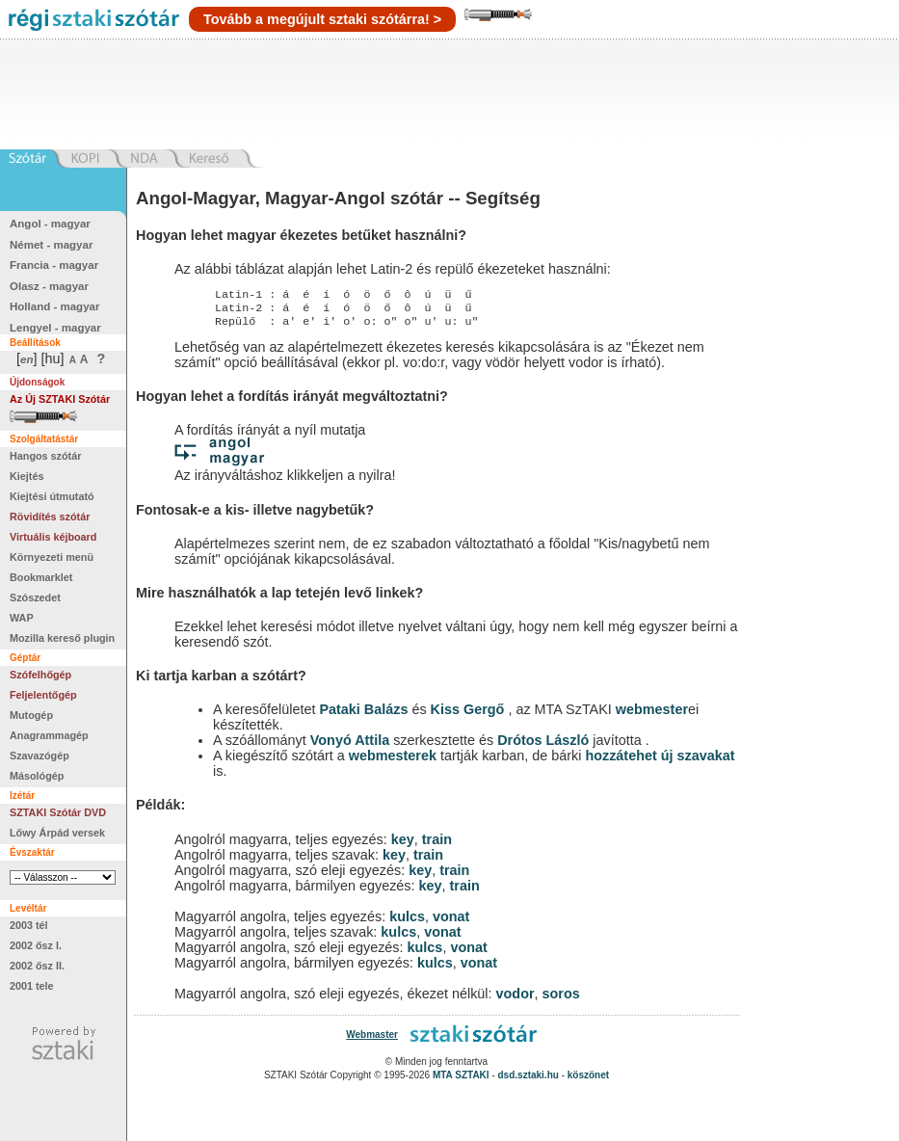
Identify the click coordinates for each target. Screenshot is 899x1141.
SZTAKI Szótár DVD (58, 812)
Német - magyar (51, 245)
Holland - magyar (54, 306)
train (437, 845)
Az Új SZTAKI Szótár (60, 399)
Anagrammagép (49, 735)
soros (561, 999)
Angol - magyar (50, 223)
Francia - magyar (54, 265)
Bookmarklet (41, 577)
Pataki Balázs (365, 715)
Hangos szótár (45, 456)
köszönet (588, 1080)
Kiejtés (26, 476)
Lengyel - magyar (55, 327)
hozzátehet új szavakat (659, 761)
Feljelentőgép (43, 695)
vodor (515, 999)
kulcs (407, 922)
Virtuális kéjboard (53, 537)
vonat (451, 922)
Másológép (37, 776)
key (402, 845)
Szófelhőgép (40, 674)
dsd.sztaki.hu (528, 1080)
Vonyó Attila (349, 746)
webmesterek (392, 761)
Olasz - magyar (49, 286)
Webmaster (372, 1040)
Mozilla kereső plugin (62, 638)
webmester (652, 715)
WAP (22, 618)
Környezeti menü (51, 557)
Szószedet (35, 597)
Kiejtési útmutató (52, 496)
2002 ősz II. (37, 965)
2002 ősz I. (36, 945)
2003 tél (29, 925)
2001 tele (32, 986)
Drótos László (543, 746)
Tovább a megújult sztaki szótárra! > (322, 19)
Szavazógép (39, 755)
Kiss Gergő (470, 715)
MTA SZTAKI (461, 1080)
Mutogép (31, 715)
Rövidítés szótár (50, 516)
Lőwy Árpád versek (57, 832)
